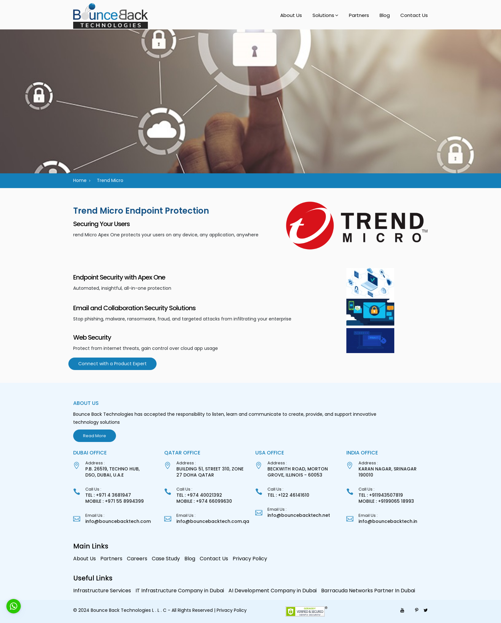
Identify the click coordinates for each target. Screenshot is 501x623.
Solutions (323, 15)
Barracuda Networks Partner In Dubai (368, 590)
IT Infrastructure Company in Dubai (179, 590)
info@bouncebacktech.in (387, 521)
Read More (94, 436)
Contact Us (414, 15)
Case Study (166, 558)
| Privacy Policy (230, 610)
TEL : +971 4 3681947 (108, 495)
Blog (385, 15)
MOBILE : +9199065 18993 (386, 501)
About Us (291, 15)
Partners (359, 15)
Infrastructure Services (102, 590)
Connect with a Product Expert (112, 363)
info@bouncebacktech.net (298, 515)
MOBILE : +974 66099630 (204, 501)
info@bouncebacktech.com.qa (212, 521)
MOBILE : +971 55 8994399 (114, 501)
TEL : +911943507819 (380, 495)
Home (80, 180)
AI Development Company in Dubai (272, 590)
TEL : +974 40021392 (199, 495)
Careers (137, 558)
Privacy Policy (250, 558)
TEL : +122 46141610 (288, 495)
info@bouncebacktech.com (118, 521)
